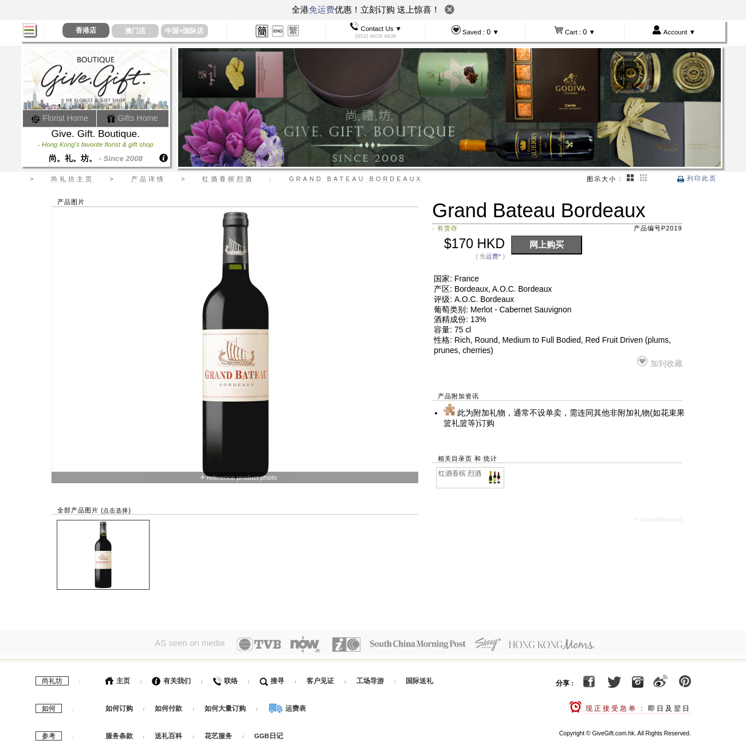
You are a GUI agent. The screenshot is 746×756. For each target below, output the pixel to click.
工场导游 (370, 678)
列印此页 (697, 178)
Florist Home (60, 118)
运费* (493, 256)
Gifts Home (132, 118)
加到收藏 (659, 362)
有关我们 (171, 678)
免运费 (322, 9)
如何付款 (169, 706)
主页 (117, 678)
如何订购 (119, 706)
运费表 (287, 706)
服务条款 (119, 733)
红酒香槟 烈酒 (470, 473)
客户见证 (320, 678)
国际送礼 (419, 678)
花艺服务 (218, 733)
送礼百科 (168, 733)
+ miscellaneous (658, 519)
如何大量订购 (226, 706)
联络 (225, 678)
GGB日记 (268, 733)
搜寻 (272, 678)
